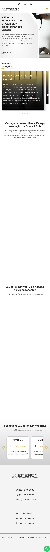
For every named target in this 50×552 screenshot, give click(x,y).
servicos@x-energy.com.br (25, 500)
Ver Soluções (6, 52)
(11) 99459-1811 (24, 513)
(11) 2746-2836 (25, 490)
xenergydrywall (25, 518)
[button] (21, 113)
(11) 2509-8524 (25, 495)
